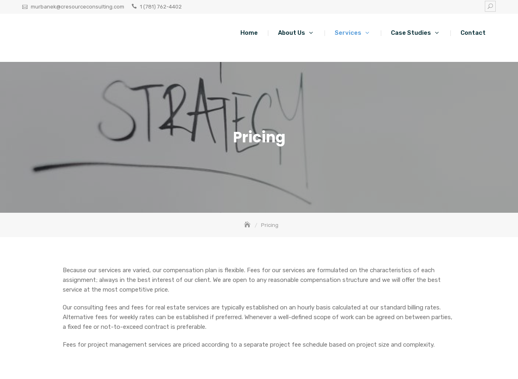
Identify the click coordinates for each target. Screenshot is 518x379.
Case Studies (411, 32)
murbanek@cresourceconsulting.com (77, 7)
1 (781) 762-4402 (161, 7)
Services (348, 32)
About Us (291, 32)
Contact (473, 32)
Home (249, 32)
